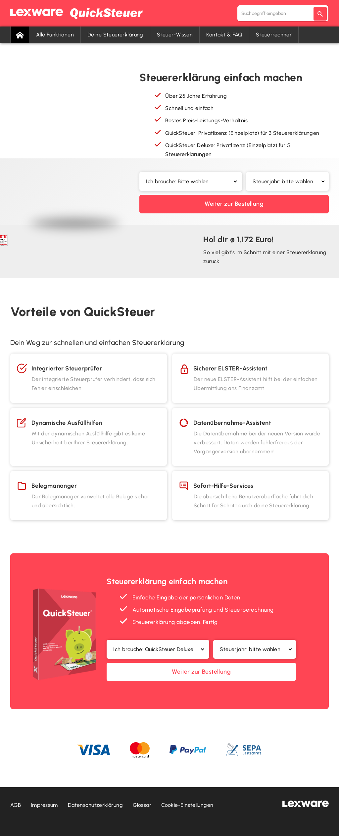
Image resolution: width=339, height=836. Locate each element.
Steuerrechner (274, 34)
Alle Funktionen (55, 34)
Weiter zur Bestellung (234, 203)
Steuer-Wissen (175, 34)
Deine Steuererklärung (115, 34)
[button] (190, 181)
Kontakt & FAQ (224, 34)
